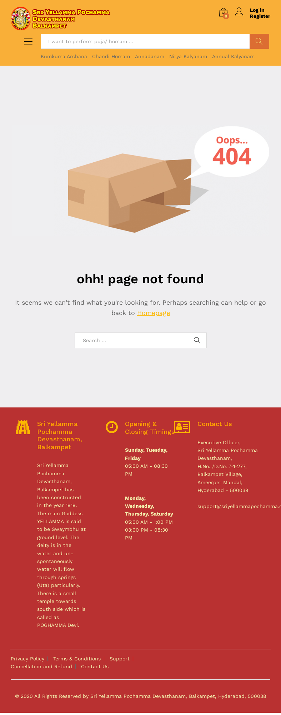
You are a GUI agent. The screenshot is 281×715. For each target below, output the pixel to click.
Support (120, 658)
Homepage (153, 312)
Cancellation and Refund (41, 666)
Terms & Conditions (77, 658)
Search (259, 41)
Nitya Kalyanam (188, 56)
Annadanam (149, 56)
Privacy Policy (27, 658)
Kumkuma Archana (64, 56)
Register (260, 16)
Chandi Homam (111, 56)
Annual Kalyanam (233, 56)
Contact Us (95, 666)
